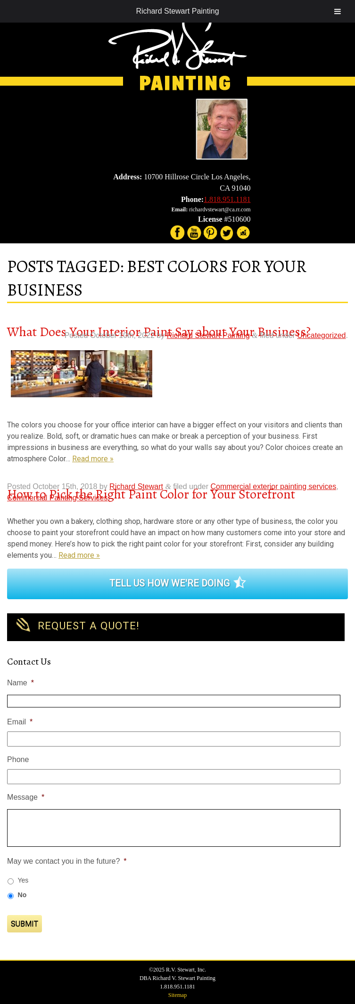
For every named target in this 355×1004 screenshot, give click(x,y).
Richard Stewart (136, 486)
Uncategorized (321, 335)
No (22, 895)
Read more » (93, 458)
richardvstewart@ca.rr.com (219, 209)
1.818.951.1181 (227, 199)
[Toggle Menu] (337, 11)
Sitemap (177, 995)
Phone (18, 759)
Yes (23, 880)
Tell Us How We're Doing (169, 583)
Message (25, 797)
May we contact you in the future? (66, 861)
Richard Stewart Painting (177, 11)
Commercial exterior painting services (273, 486)
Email (20, 722)
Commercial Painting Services (57, 498)
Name (20, 683)
